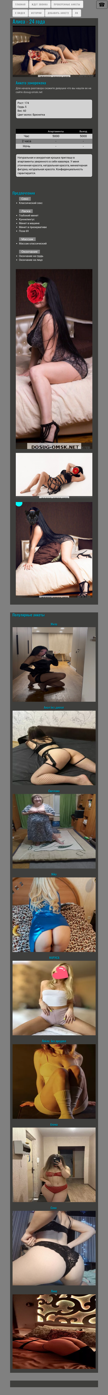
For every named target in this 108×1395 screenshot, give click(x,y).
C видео (20, 13)
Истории (36, 13)
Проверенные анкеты (67, 4)
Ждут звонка (40, 4)
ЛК (76, 13)
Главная (20, 4)
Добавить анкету (58, 13)
